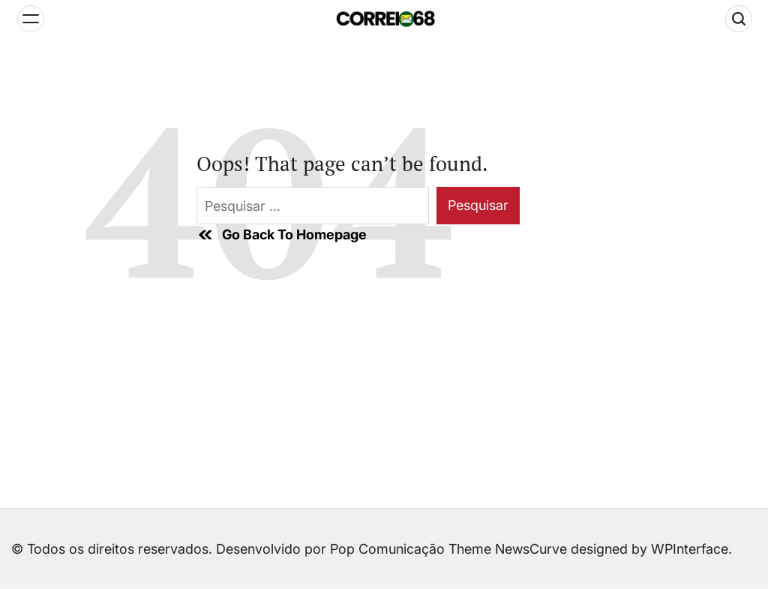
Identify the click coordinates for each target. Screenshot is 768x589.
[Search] (739, 19)
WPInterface (689, 549)
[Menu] (30, 19)
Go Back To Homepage (281, 235)
